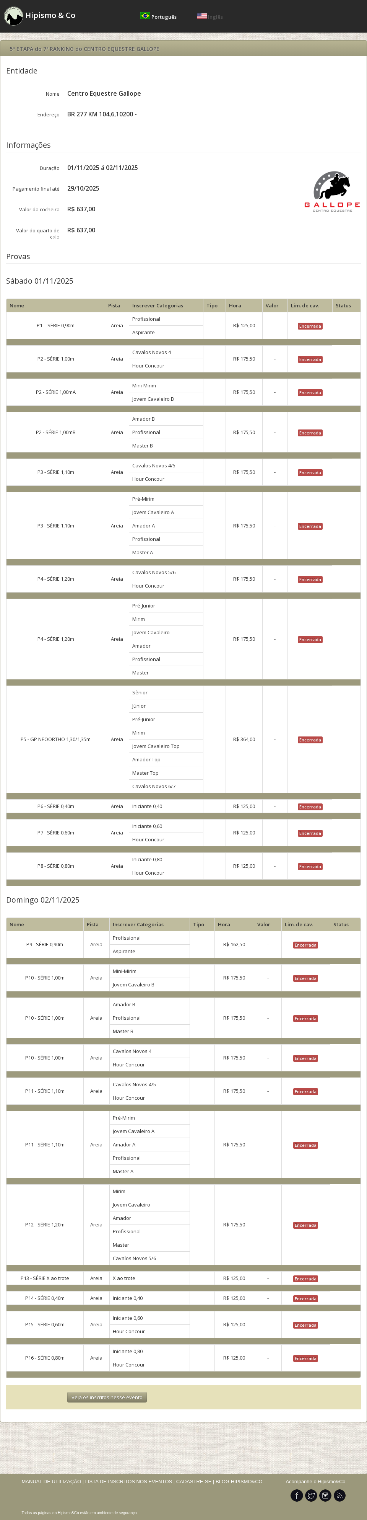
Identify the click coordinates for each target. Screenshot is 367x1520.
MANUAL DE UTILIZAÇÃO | (53, 1481)
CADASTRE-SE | (196, 1481)
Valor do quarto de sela (38, 234)
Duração (50, 168)
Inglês (210, 16)
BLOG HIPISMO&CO (239, 1481)
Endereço (48, 114)
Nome (53, 93)
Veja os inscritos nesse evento (107, 1397)
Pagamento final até (36, 188)
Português (159, 16)
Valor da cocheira (39, 209)
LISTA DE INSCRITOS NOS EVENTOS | (130, 1481)
